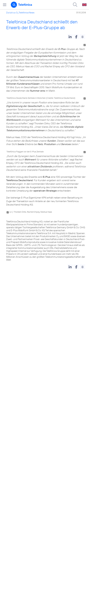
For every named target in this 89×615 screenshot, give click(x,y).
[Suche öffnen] (75, 4)
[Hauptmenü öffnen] (4, 4)
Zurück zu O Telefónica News (20, 12)
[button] (70, 36)
